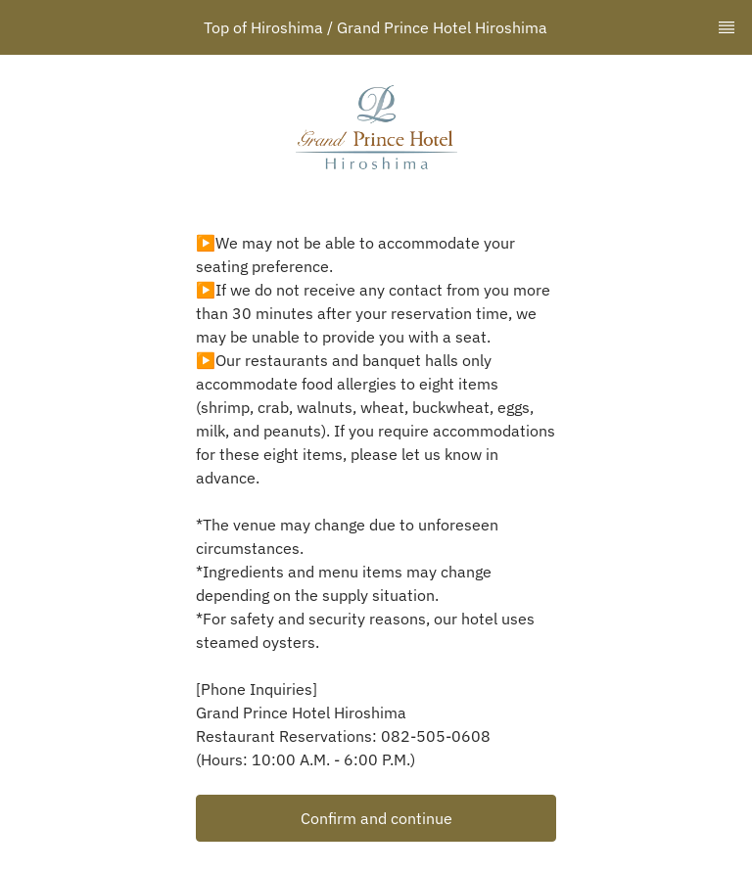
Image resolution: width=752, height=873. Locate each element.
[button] (376, 818)
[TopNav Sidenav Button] (726, 27)
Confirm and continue (376, 818)
